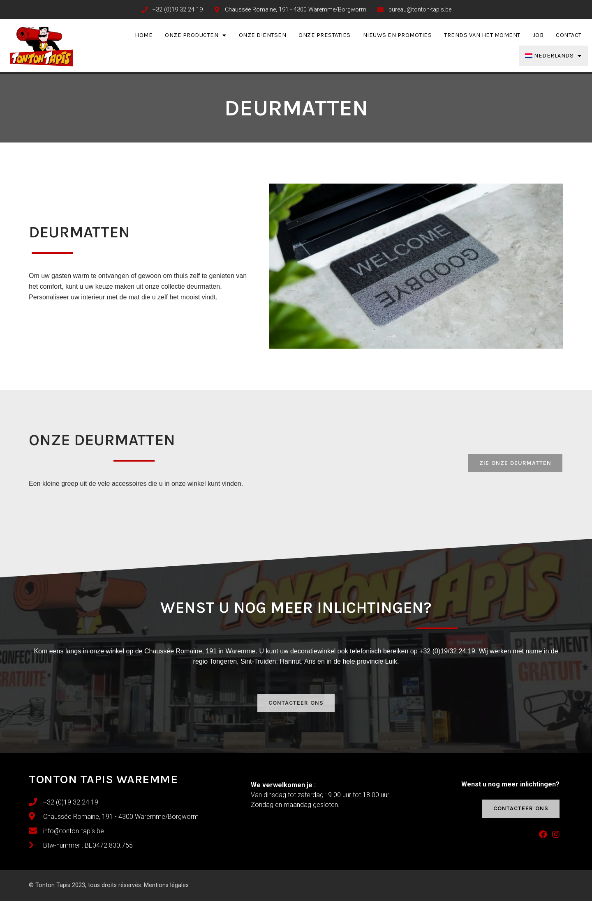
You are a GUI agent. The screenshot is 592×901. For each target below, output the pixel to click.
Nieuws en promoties (397, 35)
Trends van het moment (482, 35)
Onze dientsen (263, 35)
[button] (515, 463)
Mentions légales (166, 885)
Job (538, 35)
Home (144, 35)
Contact (569, 35)
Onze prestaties (324, 35)
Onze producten (196, 35)
